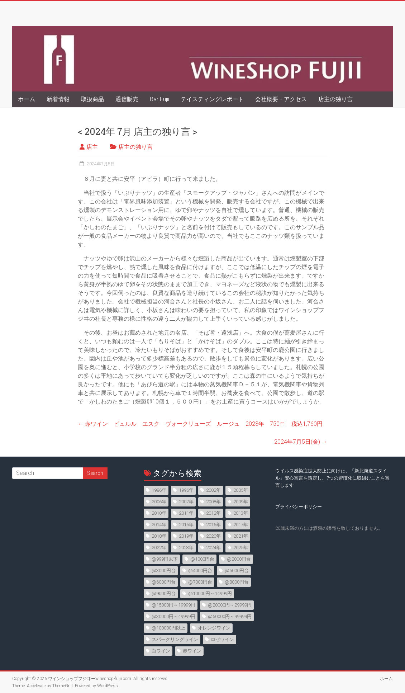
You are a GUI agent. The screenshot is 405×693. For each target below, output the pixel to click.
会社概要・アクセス (281, 99)
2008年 (213, 501)
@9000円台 (164, 593)
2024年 (213, 547)
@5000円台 (237, 570)
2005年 (240, 490)
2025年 (240, 547)
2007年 (186, 501)
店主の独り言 (335, 99)
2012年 (213, 513)
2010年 (159, 513)
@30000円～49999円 (173, 616)
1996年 (186, 490)
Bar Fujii (159, 99)
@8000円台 (237, 582)
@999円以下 (165, 559)
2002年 (213, 490)
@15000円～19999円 (173, 605)
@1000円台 (202, 559)
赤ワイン (192, 651)
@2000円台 (239, 559)
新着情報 (58, 99)
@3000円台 (164, 570)
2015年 (186, 524)
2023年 (186, 547)
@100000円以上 (168, 628)
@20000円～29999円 (230, 605)
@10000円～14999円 (210, 593)
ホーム (26, 99)
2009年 (240, 501)
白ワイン (161, 651)
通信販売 (126, 99)
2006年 (159, 501)
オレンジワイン (214, 628)
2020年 (213, 536)
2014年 (159, 524)
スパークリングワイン (175, 639)
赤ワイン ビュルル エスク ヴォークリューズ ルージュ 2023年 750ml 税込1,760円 (200, 423)
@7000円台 (200, 582)
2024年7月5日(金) (300, 441)
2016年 (213, 524)
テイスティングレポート (212, 99)
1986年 (159, 490)
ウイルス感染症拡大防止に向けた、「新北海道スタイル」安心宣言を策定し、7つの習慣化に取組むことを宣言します (332, 478)
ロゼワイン (222, 639)
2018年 (159, 536)
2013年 (240, 513)
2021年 (240, 536)
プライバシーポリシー (298, 506)
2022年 (159, 547)
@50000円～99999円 (230, 616)
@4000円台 (200, 570)
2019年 (186, 536)
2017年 (240, 524)
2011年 (186, 513)
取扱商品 (92, 99)
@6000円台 (164, 582)
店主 (92, 146)
